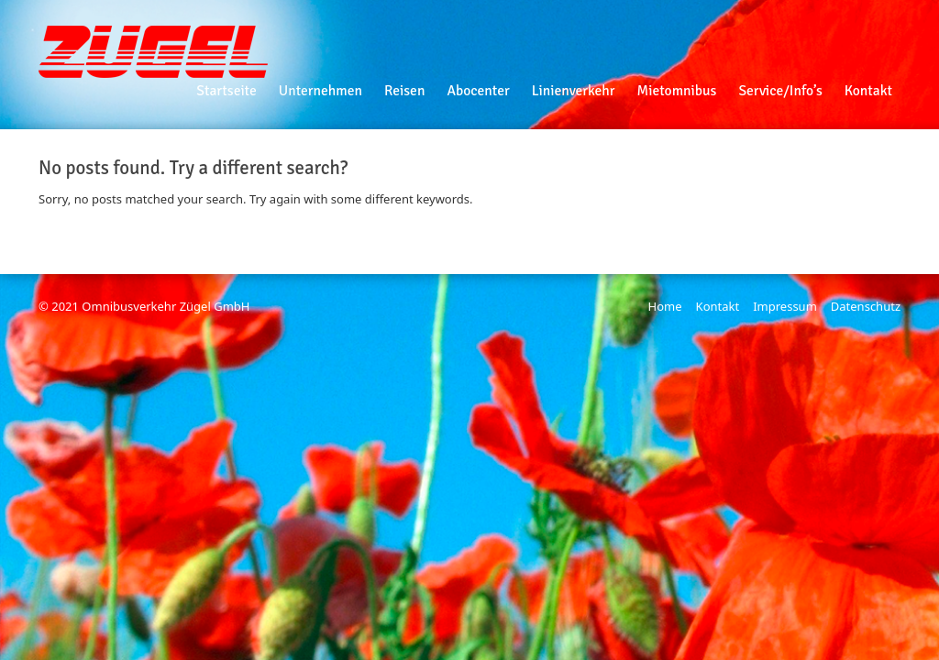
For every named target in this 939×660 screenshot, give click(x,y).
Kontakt (718, 306)
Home (665, 306)
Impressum (785, 306)
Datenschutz (865, 306)
